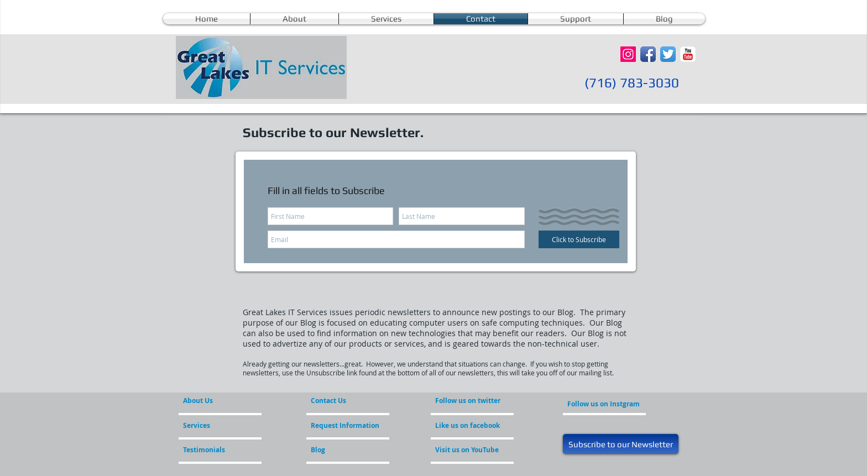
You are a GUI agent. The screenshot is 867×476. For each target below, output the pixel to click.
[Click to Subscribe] (579, 239)
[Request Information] (345, 425)
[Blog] (340, 450)
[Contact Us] (337, 401)
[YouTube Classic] (688, 54)
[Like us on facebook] (468, 425)
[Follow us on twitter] (468, 401)
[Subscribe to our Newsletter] (620, 444)
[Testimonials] (213, 450)
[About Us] (225, 401)
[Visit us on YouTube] (475, 450)
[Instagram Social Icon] (628, 54)
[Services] (215, 425)
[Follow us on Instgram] (603, 404)
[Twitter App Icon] (668, 54)
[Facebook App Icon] (648, 54)
